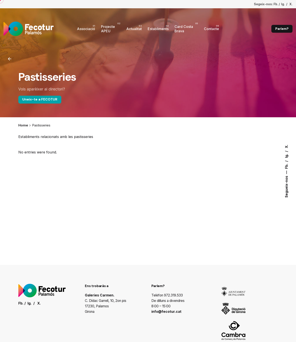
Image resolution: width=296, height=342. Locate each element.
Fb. (286, 166)
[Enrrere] (9, 59)
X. (286, 146)
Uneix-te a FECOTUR (39, 99)
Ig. (286, 155)
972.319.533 (173, 295)
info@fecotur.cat (166, 312)
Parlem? (282, 29)
